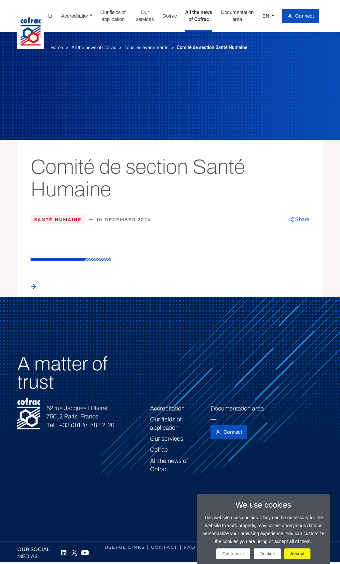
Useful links (125, 547)
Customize (233, 553)
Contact (164, 547)
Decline (267, 553)
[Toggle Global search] (50, 16)
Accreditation (167, 408)
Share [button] (302, 219)
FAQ (190, 547)
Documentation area (237, 408)
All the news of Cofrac (93, 47)
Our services (166, 438)
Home (56, 47)
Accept (297, 553)
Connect (304, 16)
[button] (75, 16)
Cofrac (159, 449)
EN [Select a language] (266, 16)
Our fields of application (166, 423)
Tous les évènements (146, 47)
